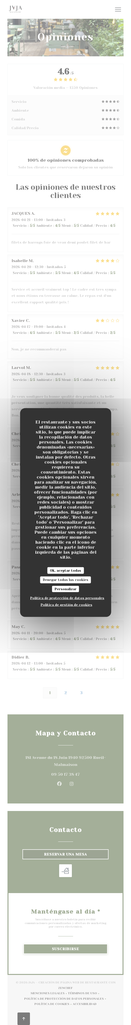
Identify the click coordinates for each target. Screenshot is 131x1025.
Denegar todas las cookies (65, 580)
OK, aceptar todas (65, 570)
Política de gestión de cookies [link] (66, 605)
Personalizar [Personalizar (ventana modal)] (66, 589)
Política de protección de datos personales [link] (67, 598)
